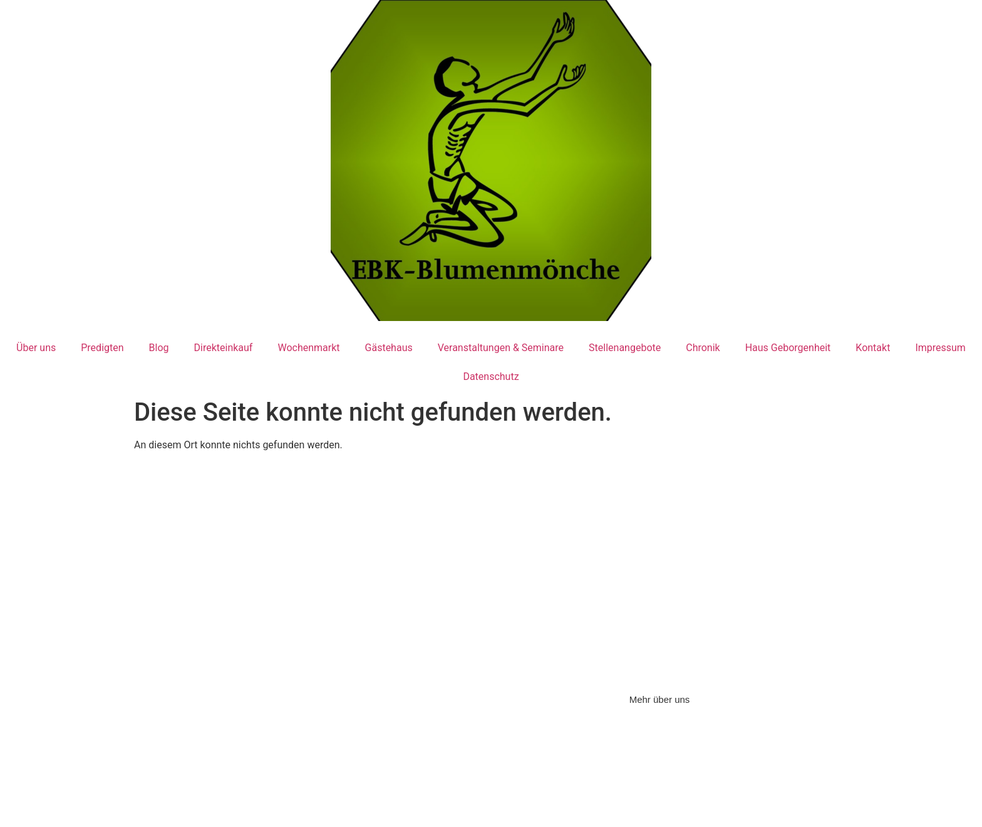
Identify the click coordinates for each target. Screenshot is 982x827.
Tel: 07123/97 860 (187, 602)
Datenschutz (491, 376)
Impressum (940, 348)
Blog (159, 348)
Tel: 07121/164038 (422, 597)
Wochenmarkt (308, 348)
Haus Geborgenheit (788, 348)
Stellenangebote (625, 348)
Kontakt (872, 348)
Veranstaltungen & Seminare (501, 348)
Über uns (36, 348)
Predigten (102, 348)
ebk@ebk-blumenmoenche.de (245, 632)
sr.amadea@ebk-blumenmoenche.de (494, 627)
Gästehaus (389, 348)
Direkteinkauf (223, 348)
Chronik (703, 348)
